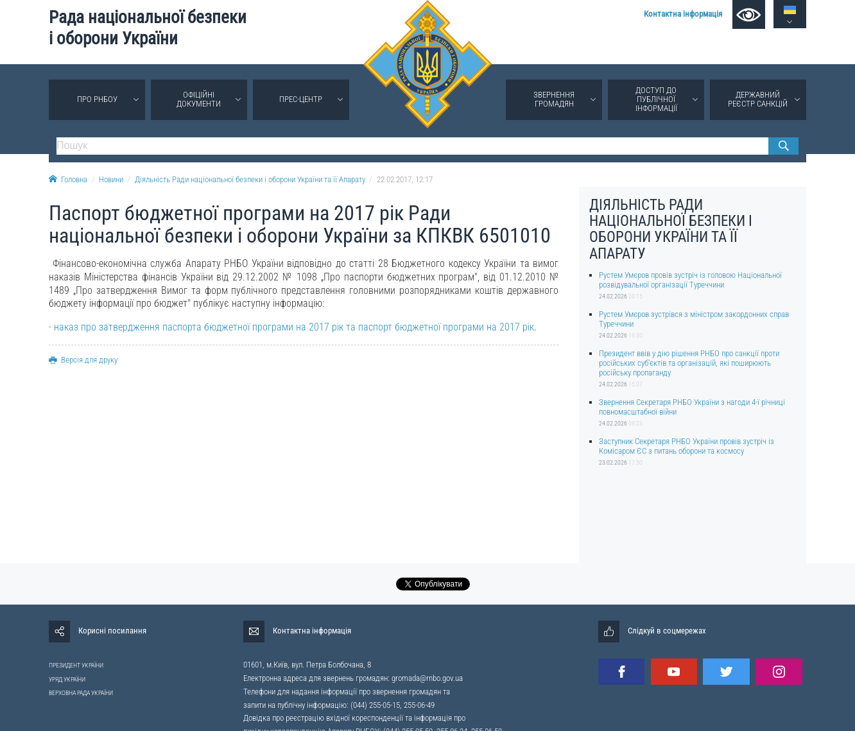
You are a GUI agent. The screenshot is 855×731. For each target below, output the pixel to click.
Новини (111, 179)
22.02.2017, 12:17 (405, 179)
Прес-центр (300, 99)
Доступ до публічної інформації (656, 99)
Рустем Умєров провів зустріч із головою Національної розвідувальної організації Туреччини (690, 279)
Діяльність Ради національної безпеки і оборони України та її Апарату (250, 179)
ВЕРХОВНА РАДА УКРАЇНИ (81, 693)
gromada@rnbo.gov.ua (427, 678)
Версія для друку (83, 360)
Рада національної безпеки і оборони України (147, 28)
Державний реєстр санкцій (758, 99)
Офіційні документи (199, 99)
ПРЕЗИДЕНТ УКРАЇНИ (76, 665)
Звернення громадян (553, 99)
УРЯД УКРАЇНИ (67, 679)
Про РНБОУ (97, 99)
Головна (68, 179)
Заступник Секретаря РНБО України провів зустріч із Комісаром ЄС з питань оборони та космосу (686, 446)
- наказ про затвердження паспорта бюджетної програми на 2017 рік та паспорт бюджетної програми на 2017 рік (291, 327)
